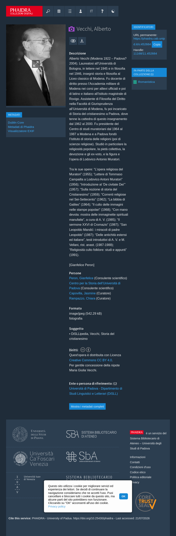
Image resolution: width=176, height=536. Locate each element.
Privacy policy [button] (56, 506)
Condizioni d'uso (140, 467)
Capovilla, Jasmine (82, 293)
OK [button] (123, 496)
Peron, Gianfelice (81, 278)
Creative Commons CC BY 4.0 (90, 360)
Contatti (135, 462)
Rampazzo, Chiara (82, 298)
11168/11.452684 (145, 53)
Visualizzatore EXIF (21, 131)
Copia (156, 44)
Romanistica (146, 81)
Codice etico (137, 472)
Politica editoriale (140, 477)
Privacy (134, 482)
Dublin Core (16, 122)
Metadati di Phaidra (21, 126)
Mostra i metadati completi (87, 406)
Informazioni (137, 457)
